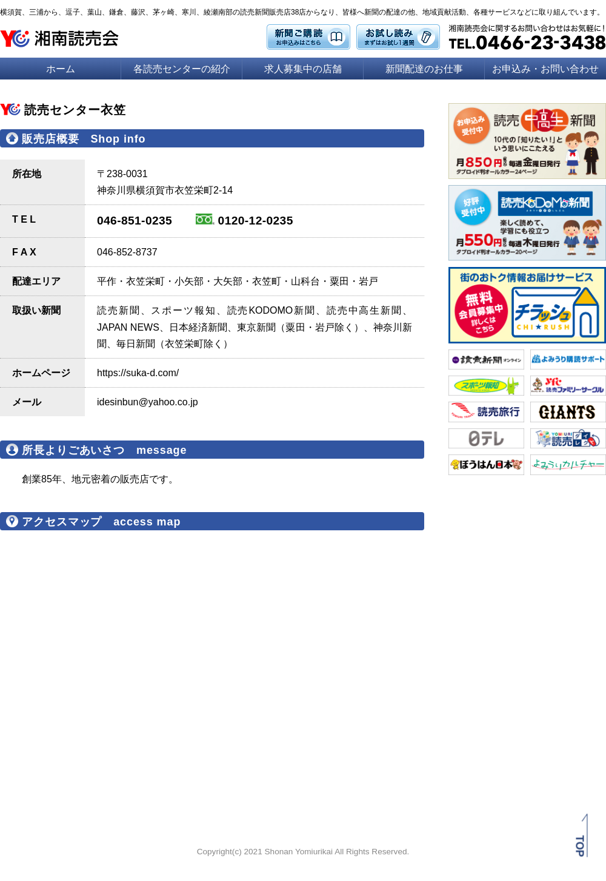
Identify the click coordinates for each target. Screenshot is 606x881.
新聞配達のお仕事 (424, 69)
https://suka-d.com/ (138, 373)
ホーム (60, 69)
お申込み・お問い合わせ (545, 69)
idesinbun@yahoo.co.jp (147, 402)
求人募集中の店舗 (303, 69)
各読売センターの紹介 (181, 69)
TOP (580, 846)
